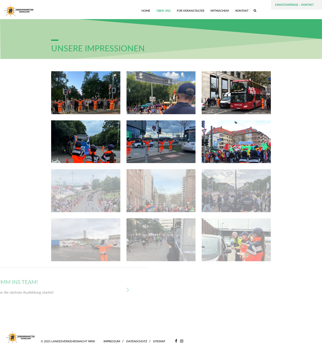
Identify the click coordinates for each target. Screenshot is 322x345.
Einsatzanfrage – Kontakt (294, 5)
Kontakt (241, 11)
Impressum (112, 341)
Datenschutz (136, 341)
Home (145, 11)
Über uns (163, 11)
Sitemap (159, 341)
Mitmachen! (219, 11)
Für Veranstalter (190, 11)
